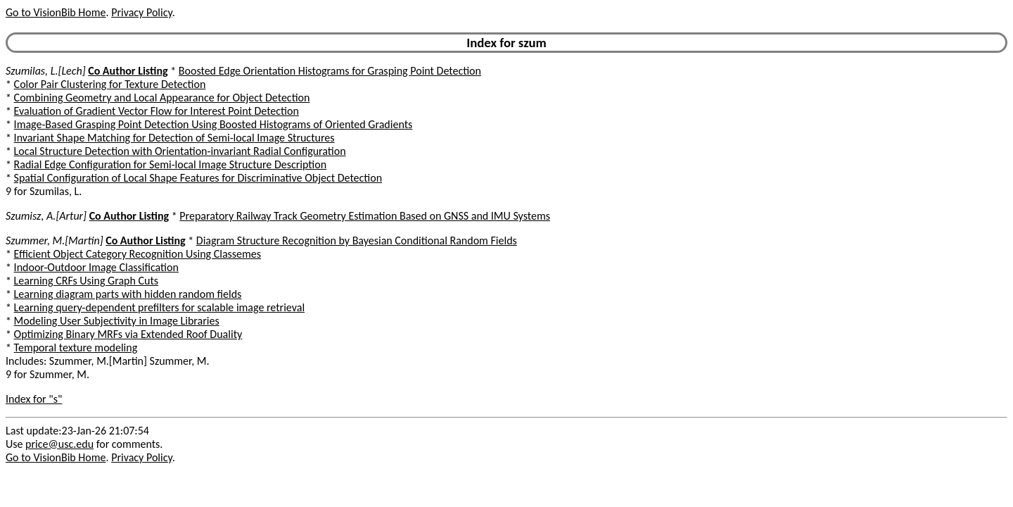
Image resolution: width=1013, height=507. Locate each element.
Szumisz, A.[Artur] (46, 216)
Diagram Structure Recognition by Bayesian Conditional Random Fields (356, 240)
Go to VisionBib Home (56, 12)
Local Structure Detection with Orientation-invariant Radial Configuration (180, 151)
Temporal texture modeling (76, 347)
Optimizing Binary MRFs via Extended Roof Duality (128, 334)
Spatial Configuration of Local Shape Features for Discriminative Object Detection (198, 177)
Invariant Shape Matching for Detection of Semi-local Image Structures (174, 137)
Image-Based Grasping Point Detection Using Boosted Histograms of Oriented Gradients (213, 124)
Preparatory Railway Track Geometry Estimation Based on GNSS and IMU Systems (364, 216)
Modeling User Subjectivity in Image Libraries (116, 320)
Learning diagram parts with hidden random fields (128, 294)
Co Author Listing (127, 70)
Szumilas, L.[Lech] (46, 70)
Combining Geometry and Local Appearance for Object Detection (162, 97)
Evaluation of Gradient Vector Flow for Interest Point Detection (156, 111)
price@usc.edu (59, 444)
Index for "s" (34, 399)
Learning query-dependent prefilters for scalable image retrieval (159, 307)
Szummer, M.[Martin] (54, 240)
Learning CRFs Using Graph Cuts (86, 280)
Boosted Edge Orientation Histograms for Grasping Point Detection (330, 70)
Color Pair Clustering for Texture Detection (110, 84)
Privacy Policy (141, 12)
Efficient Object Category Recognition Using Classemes (137, 254)
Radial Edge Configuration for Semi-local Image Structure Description (170, 164)
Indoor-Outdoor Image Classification (96, 267)
